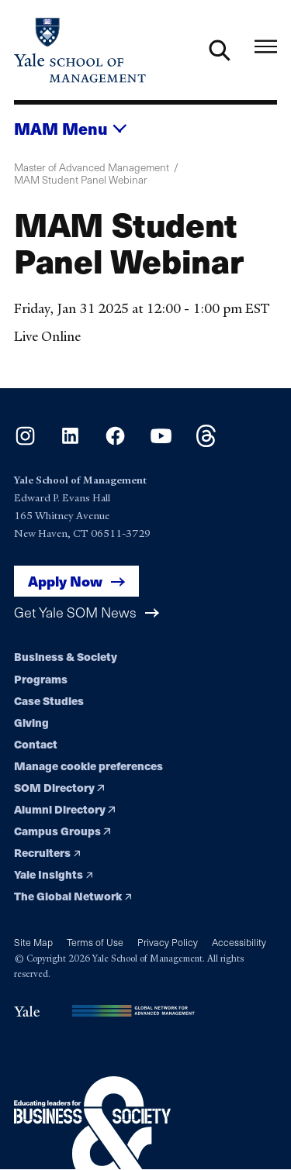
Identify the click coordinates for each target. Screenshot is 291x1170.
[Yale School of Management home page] (80, 50)
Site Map (33, 941)
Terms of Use (95, 941)
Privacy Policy (167, 941)
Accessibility (239, 941)
